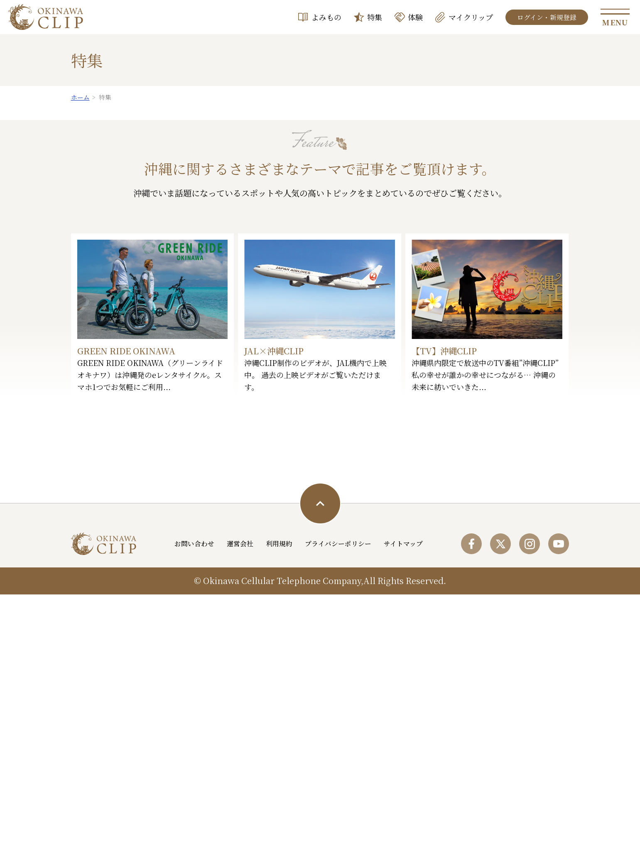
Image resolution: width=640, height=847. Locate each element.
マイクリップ (471, 17)
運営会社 (240, 798)
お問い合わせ (195, 798)
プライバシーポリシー (338, 798)
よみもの (326, 17)
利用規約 (279, 798)
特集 (374, 17)
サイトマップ (403, 798)
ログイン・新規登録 (546, 17)
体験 (415, 17)
